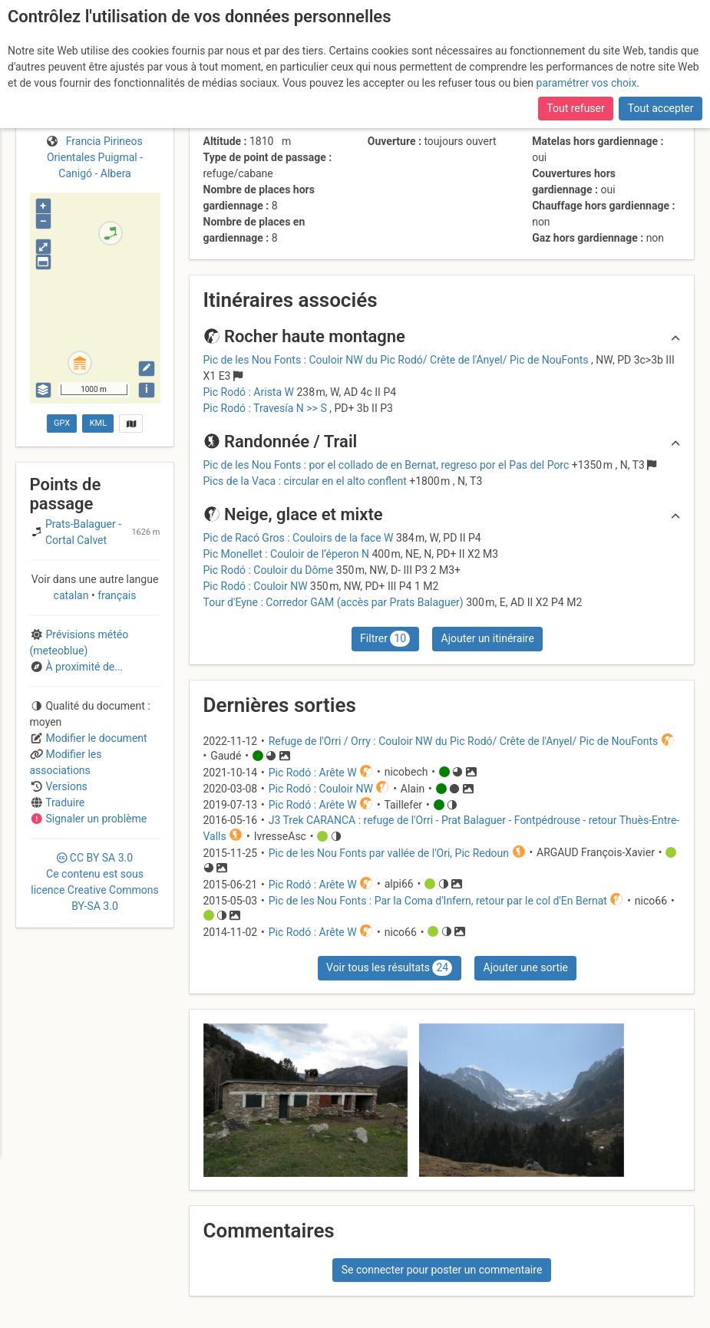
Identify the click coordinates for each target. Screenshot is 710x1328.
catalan (72, 595)
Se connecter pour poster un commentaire (442, 1270)
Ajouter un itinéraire (487, 638)
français (116, 595)
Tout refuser (575, 108)
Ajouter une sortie (526, 967)
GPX (62, 423)
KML (98, 423)
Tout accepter (661, 108)
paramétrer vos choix (587, 83)
